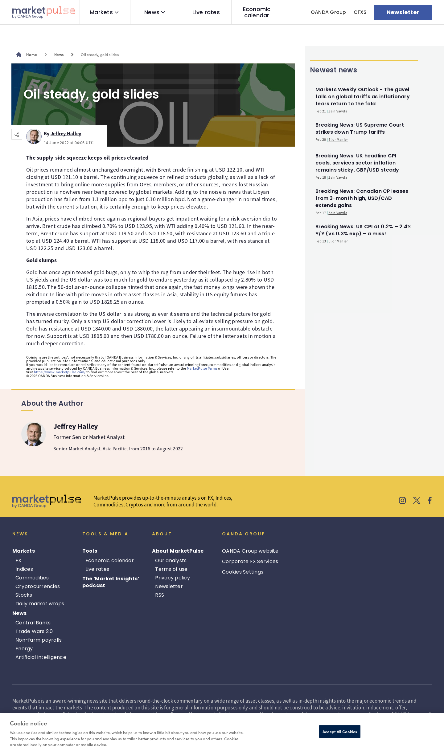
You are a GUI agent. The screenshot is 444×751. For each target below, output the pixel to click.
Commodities (32, 577)
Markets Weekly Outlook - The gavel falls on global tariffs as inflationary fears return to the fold (362, 96)
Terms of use (171, 569)
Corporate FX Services (250, 561)
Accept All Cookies (340, 731)
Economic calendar (257, 12)
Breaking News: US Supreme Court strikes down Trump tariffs (359, 128)
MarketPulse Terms (202, 368)
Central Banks (33, 622)
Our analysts (171, 560)
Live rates (206, 12)
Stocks (23, 595)
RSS (159, 595)
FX (18, 560)
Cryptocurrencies (37, 586)
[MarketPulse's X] (417, 501)
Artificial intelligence (40, 657)
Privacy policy (172, 577)
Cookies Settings (242, 572)
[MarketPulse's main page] (29, 54)
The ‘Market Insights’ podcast (110, 582)
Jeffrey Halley (66, 132)
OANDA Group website (250, 550)
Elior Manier (338, 139)
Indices (24, 569)
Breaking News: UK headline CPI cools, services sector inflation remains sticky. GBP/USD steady (357, 162)
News (151, 12)
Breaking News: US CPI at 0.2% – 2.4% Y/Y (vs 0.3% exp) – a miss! (363, 230)
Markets (101, 12)
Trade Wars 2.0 (34, 631)
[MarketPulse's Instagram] (402, 501)
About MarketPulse (178, 550)
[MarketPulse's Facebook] (430, 501)
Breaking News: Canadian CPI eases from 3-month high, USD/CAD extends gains (361, 198)
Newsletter (169, 586)
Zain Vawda (337, 111)
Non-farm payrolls (38, 639)
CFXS (360, 12)
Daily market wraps (39, 603)
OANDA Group (328, 12)
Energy (24, 648)
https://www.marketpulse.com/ (60, 372)
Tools (89, 550)
